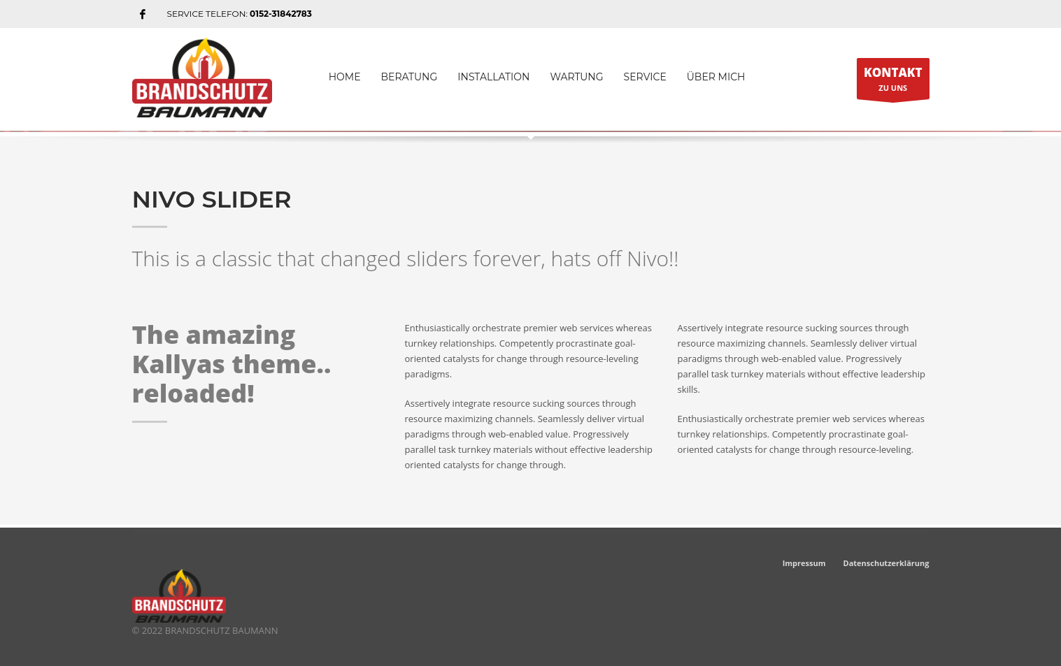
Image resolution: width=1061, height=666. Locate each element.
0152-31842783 (281, 13)
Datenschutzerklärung (886, 563)
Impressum (804, 563)
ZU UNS (893, 81)
